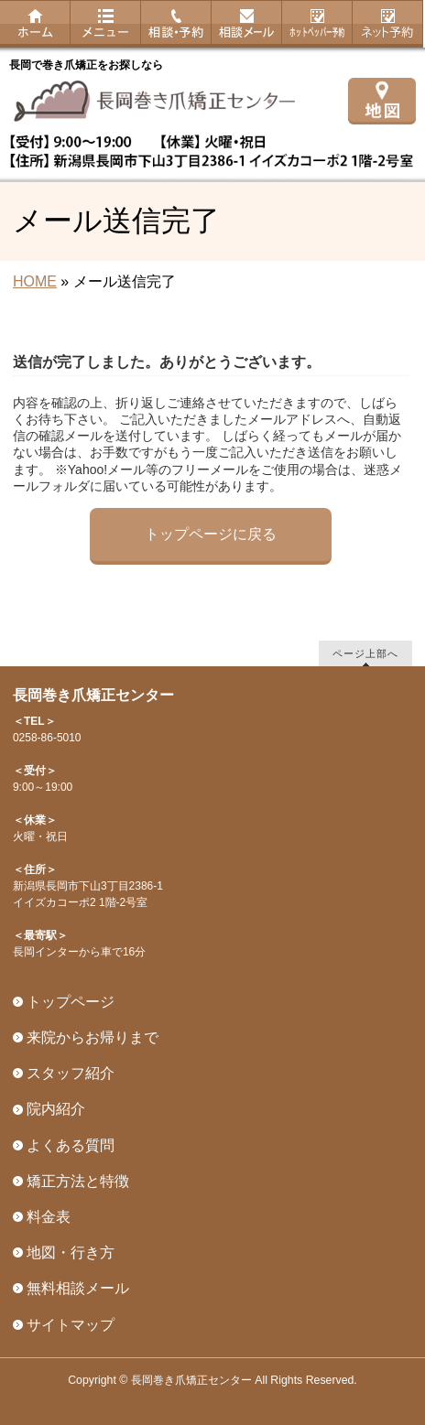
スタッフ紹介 (70, 1073)
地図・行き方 (70, 1252)
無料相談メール (78, 1288)
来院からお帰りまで (92, 1037)
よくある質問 (70, 1145)
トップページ (70, 1001)
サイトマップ (70, 1325)
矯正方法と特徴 (78, 1181)
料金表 (49, 1217)
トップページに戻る (211, 534)
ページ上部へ (365, 653)
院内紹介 (56, 1109)
